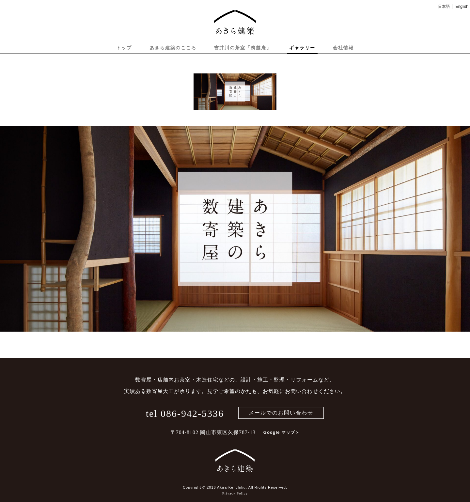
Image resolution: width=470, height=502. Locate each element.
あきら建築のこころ (172, 47)
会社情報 (343, 47)
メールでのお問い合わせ (281, 413)
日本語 (444, 6)
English (462, 6)
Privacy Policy (235, 493)
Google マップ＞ (281, 432)
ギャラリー (302, 47)
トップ (124, 47)
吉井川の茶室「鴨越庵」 (243, 47)
